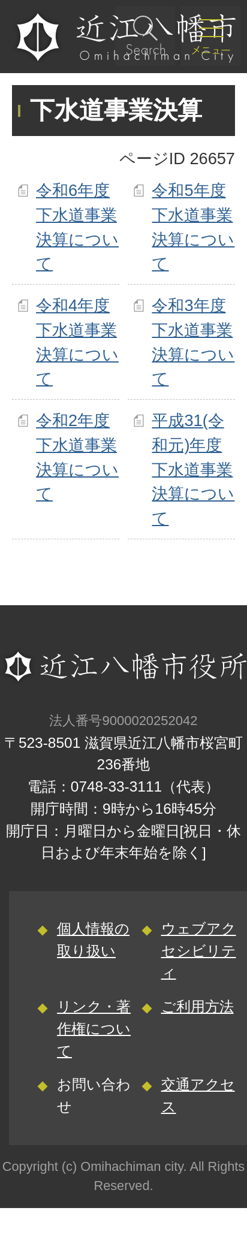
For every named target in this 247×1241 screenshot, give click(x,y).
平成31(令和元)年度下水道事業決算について (193, 469)
